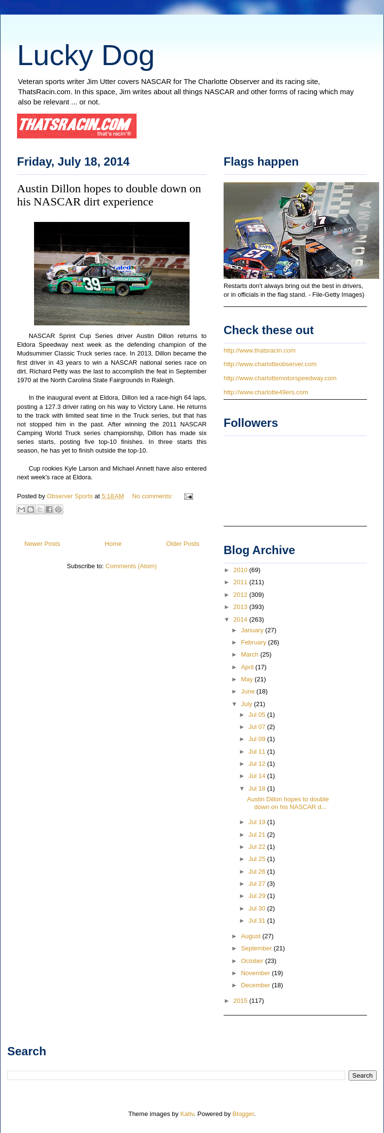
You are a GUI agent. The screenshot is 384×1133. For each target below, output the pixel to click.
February (254, 642)
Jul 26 (257, 871)
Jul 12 (257, 763)
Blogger (243, 1113)
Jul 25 (257, 858)
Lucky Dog (86, 55)
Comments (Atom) (131, 566)
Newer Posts (42, 543)
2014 (241, 619)
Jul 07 (257, 726)
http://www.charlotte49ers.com (266, 392)
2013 (241, 606)
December (256, 985)
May (248, 679)
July (247, 704)
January (253, 630)
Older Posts (182, 543)
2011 (241, 582)
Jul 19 (257, 822)
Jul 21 (257, 834)
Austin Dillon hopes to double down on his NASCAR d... (288, 803)
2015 (241, 1000)
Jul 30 (257, 908)
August (251, 936)
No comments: (153, 496)
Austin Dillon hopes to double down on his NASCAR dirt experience (109, 195)
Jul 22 (257, 846)
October (253, 960)
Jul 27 (257, 883)
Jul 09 (257, 739)
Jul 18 (257, 788)
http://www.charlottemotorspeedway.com (280, 378)
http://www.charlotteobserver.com (270, 364)
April (248, 667)
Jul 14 (257, 775)
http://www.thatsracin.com (260, 350)
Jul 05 (257, 714)
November (256, 973)
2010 (241, 570)
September (257, 948)
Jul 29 (257, 895)
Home (113, 543)
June (249, 691)
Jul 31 (257, 920)
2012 (241, 594)
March (251, 654)
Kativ (187, 1113)
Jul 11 (257, 751)
